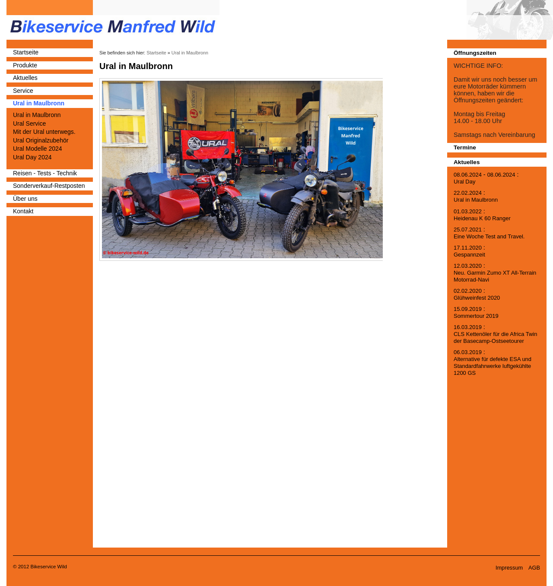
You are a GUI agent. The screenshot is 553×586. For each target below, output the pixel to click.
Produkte (25, 65)
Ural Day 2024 (32, 157)
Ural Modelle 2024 (37, 148)
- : (486, 178)
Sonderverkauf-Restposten (49, 185)
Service (23, 90)
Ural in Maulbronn (38, 103)
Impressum (509, 567)
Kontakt (23, 211)
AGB (534, 567)
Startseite (25, 52)
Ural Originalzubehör (40, 140)
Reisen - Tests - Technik (45, 173)
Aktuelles (25, 77)
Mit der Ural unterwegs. (44, 131)
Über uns (25, 198)
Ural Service (29, 123)
